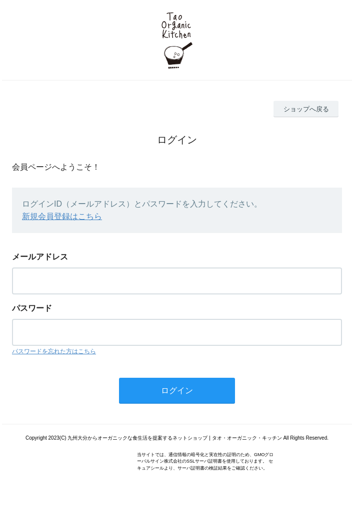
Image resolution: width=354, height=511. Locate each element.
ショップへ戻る (306, 109)
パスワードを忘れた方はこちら (54, 351)
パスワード (32, 308)
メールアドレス (40, 257)
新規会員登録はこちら (62, 216)
